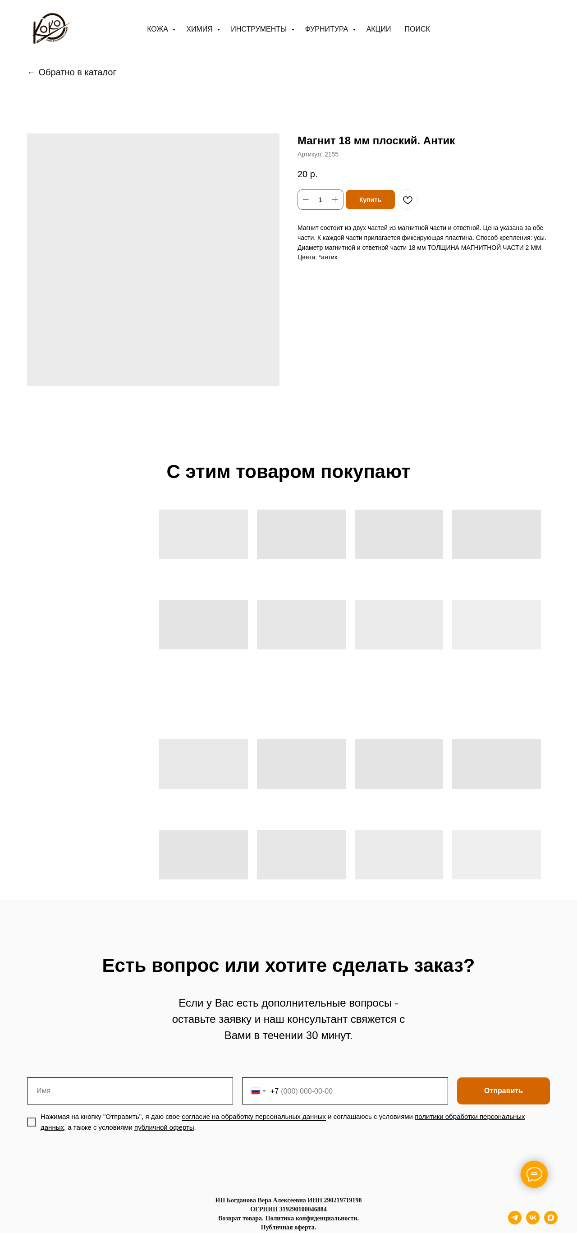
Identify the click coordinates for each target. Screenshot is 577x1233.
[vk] (533, 1222)
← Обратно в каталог (71, 72)
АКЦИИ (378, 29)
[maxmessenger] (551, 1222)
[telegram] (515, 1222)
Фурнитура (327, 29)
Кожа (158, 29)
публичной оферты (164, 1127)
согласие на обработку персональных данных (254, 1116)
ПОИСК (417, 29)
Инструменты (259, 29)
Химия (200, 29)
